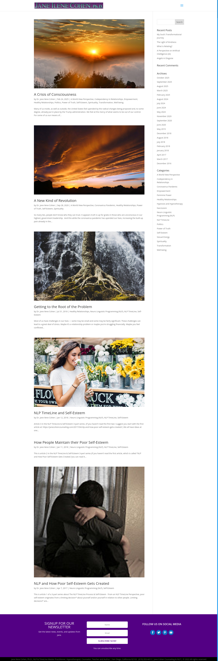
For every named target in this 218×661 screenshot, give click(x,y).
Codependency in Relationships (109, 99)
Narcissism (162, 208)
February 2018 (163, 146)
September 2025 (164, 82)
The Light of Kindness (166, 42)
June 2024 (161, 107)
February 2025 (163, 94)
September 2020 (164, 120)
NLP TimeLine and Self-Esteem (59, 412)
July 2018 (161, 142)
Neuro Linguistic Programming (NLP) (106, 311)
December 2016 (164, 163)
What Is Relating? (164, 46)
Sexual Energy (163, 237)
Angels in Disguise (165, 58)
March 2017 (162, 159)
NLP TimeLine (130, 311)
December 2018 (164, 133)
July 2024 (161, 103)
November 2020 (164, 116)
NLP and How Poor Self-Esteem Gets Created (71, 583)
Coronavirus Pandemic (105, 205)
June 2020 (161, 124)
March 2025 (162, 90)
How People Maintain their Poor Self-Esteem (71, 442)
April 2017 (161, 154)
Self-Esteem (81, 102)
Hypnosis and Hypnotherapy (170, 203)
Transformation (106, 102)
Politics (57, 102)
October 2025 (163, 77)
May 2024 (161, 112)
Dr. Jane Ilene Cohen (46, 99)
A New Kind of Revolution (55, 200)
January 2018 (163, 150)
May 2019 (161, 129)
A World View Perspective (82, 99)
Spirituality (93, 102)
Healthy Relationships (44, 102)
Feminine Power (164, 195)
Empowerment (131, 99)
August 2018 (162, 137)
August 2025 (162, 86)
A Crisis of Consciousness (55, 94)
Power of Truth (68, 102)
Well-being (118, 102)
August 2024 (162, 99)
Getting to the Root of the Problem (63, 306)
